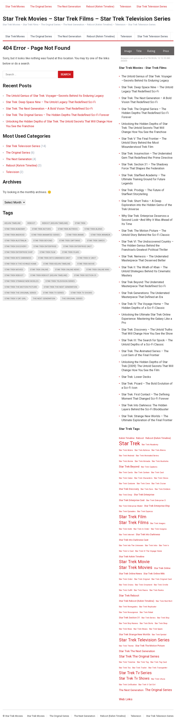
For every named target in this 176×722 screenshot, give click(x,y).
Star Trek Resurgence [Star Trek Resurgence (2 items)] (128, 612)
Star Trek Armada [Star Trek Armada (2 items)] (100, 235)
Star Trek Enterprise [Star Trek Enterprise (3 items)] (44, 246)
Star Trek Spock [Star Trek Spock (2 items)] (156, 629)
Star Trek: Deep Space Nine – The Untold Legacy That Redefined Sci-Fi (51, 102)
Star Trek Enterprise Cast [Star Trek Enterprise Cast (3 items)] (77, 246)
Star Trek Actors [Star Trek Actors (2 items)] (41, 229)
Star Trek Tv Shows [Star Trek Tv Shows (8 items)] (81, 293)
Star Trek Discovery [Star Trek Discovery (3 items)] (16, 246)
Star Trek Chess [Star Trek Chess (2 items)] (161, 478)
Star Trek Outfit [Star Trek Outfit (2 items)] (125, 590)
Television (125, 6)
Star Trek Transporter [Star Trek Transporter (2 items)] (157, 668)
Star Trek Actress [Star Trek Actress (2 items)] (68, 229)
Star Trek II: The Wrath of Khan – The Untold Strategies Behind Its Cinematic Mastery (146, 271)
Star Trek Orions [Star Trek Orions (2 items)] (126, 585)
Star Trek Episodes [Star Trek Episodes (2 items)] (127, 511)
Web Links (125, 699)
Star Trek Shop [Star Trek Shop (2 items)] (161, 623)
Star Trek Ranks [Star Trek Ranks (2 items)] (156, 590)
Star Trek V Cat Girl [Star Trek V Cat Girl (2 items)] (15, 298)
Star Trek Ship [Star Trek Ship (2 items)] (163, 618)
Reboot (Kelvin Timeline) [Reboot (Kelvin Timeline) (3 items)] (55, 223)
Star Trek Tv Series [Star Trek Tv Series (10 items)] (53, 293)
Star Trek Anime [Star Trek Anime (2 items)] (75, 235)
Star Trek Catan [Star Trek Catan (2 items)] (126, 478)
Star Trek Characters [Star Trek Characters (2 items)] (143, 478)
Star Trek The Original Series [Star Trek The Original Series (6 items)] (20, 293)
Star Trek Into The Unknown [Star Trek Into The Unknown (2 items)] (131, 545)
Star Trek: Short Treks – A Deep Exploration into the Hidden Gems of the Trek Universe (147, 205)
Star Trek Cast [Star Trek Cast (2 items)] (157, 472)
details (124, 60)
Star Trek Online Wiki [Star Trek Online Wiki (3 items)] (97, 269)
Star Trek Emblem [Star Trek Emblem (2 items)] (162, 489)
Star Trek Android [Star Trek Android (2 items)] (15, 235)
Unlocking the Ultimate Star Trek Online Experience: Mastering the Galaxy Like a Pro (147, 318)
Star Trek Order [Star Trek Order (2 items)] (126, 579)
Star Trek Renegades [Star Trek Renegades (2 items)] (128, 607)
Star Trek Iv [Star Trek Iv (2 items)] (164, 545)
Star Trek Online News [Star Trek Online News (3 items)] (67, 269)
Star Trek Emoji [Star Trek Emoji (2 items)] (125, 495)
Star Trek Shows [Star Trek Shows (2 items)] (140, 629)
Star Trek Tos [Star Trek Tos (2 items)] (125, 668)
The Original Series (41, 6)
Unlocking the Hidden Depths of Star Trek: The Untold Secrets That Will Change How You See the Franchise (145, 128)
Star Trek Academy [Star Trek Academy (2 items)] (15, 229)
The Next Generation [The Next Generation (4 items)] (44, 298)
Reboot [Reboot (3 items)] (31, 223)
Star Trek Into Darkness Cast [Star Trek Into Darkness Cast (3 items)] (54, 258)
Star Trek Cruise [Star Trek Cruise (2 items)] (158, 483)
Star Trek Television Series (152, 6)
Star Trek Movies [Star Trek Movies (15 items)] (14, 269)
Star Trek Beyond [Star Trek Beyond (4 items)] (42, 240)
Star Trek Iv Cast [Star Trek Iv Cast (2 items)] (86, 258)
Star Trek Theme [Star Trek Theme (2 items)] (126, 646)
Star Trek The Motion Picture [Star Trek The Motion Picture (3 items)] (21, 287)
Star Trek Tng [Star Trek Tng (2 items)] (143, 662)
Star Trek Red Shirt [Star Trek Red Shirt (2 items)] (164, 601)
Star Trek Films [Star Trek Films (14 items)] (70, 252)
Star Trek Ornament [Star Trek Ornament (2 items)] (143, 585)
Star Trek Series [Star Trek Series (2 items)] (148, 618)
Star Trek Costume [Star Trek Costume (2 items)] (127, 483)
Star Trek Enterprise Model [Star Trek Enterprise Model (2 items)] (131, 506)
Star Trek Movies (15, 6)
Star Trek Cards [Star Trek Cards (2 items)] (96, 240)
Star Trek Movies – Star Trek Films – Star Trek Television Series (87, 19)
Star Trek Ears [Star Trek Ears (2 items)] (147, 489)
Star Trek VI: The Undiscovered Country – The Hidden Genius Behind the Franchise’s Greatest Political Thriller (147, 245)
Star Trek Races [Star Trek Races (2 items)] (141, 590)
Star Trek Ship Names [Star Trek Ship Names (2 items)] (128, 623)
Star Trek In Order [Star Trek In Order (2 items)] (141, 529)
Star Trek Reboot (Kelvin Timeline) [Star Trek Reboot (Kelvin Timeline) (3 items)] (48, 275)
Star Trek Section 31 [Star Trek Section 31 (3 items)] (85, 275)
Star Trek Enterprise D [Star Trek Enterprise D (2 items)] (156, 500)
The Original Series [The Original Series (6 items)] (72, 298)
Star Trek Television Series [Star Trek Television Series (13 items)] (60, 281)
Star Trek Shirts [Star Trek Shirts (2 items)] (146, 623)
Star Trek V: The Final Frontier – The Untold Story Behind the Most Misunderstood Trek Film (144, 143)
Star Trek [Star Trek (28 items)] (80, 223)
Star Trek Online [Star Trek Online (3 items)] (39, 269)
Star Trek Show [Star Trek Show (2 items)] (125, 629)
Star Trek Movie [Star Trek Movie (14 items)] (85, 264)
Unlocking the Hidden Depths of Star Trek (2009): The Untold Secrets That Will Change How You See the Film (147, 366)
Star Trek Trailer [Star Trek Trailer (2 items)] (139, 668)
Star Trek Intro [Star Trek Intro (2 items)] (151, 545)
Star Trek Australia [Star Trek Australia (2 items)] (15, 240)
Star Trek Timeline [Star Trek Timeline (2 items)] (127, 662)
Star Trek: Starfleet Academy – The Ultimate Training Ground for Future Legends (143, 179)
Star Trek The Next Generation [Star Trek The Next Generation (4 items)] (60, 287)
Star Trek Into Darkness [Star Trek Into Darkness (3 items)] (18, 258)
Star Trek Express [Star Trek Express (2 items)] (145, 511)
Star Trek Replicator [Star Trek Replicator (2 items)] (147, 607)
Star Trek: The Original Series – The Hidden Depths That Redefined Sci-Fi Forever (57, 115)
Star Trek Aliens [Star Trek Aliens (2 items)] (93, 229)
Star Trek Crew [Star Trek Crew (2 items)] (143, 483)
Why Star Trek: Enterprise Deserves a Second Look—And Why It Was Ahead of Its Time (147, 220)
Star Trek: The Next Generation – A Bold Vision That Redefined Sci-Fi (49, 108)
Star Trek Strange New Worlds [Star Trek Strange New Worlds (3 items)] (22, 281)
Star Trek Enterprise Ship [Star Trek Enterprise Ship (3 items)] (19, 252)
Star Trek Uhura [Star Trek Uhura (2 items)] (158, 679)
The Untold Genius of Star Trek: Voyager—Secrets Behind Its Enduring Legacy (55, 95)
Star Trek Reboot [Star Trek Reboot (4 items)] (14, 275)
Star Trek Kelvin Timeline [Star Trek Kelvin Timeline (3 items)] (56, 264)
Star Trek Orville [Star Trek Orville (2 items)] (161, 585)
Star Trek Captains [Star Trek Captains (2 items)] (69, 240)
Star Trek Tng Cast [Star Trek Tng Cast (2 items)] (158, 662)
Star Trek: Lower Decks (136, 377)
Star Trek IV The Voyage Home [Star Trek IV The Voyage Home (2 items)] (20, 264)
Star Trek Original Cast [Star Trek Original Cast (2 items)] (161, 579)
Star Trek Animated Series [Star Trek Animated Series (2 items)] (45, 235)
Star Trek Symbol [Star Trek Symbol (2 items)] (159, 634)
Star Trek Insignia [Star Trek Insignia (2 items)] (159, 529)
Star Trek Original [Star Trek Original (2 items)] (142, 579)
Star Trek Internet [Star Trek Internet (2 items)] (126, 534)
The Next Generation (69, 6)
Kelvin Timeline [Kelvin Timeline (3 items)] (13, 223)
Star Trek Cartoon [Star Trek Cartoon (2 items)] (141, 472)
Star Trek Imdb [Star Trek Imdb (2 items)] (125, 529)
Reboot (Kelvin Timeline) (100, 6)
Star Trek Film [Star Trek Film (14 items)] (47, 252)
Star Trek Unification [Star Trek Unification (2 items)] (128, 684)
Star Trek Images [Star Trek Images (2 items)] (157, 523)
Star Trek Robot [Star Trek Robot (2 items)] (146, 612)
